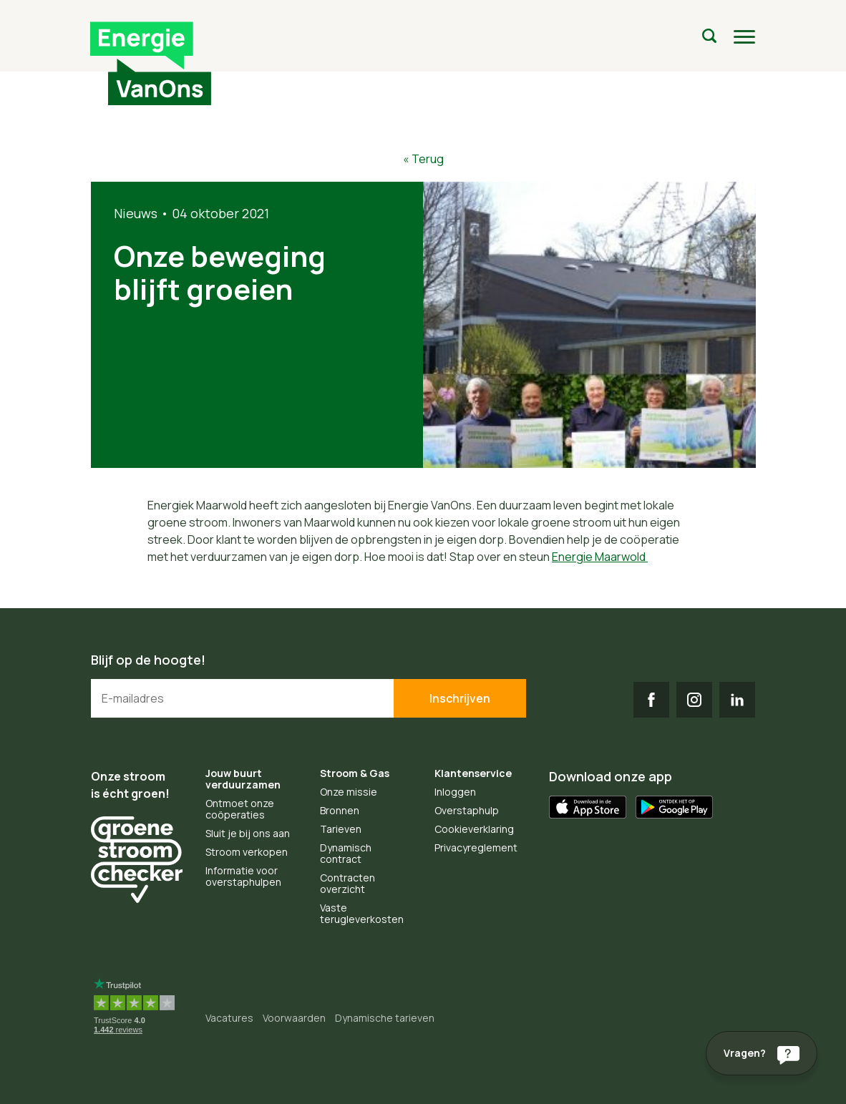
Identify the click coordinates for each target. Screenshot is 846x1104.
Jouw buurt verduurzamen (243, 778)
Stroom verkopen (246, 852)
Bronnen (339, 810)
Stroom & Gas (354, 773)
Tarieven (340, 829)
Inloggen (455, 791)
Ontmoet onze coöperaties (239, 808)
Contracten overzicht (347, 883)
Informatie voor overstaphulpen (243, 876)
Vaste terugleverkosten (362, 913)
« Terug (423, 159)
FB (651, 700)
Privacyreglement (475, 847)
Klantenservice (473, 773)
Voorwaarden (294, 1018)
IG (694, 700)
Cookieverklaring (474, 829)
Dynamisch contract (345, 853)
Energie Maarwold (600, 557)
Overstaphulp (466, 810)
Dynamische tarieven (384, 1018)
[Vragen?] (761, 1053)
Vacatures (229, 1018)
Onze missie (348, 791)
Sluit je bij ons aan (247, 833)
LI (737, 700)
